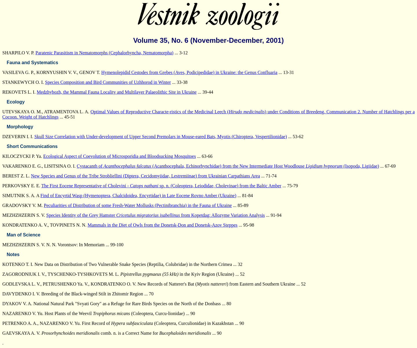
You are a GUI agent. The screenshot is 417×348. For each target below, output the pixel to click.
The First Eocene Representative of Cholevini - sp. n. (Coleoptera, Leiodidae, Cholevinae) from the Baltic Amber (161, 185)
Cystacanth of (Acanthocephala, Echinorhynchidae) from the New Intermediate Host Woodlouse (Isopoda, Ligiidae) (228, 166)
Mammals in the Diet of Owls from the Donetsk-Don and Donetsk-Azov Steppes (162, 225)
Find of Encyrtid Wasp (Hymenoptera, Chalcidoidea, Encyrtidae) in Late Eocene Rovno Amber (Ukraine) (138, 195)
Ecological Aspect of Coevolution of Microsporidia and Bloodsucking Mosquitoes (119, 156)
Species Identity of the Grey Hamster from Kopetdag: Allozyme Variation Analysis (155, 215)
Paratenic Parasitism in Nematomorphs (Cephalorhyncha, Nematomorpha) (104, 52)
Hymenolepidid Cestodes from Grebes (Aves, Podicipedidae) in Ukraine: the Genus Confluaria (189, 72)
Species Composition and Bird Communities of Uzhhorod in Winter (108, 82)
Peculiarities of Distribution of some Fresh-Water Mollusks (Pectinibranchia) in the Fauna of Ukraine (138, 205)
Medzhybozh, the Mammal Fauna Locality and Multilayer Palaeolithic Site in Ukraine (117, 92)
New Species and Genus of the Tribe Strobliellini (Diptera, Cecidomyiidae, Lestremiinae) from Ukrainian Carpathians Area (145, 175)
